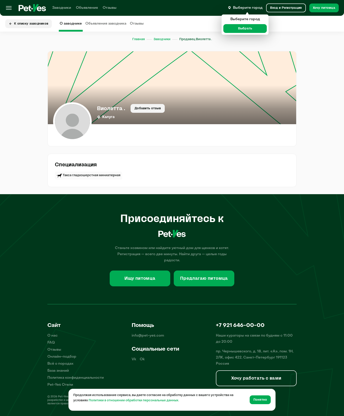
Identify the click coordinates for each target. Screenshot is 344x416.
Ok (142, 359)
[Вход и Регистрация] (286, 8)
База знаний (58, 371)
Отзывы (109, 8)
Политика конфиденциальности (75, 378)
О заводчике (71, 23)
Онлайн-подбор (61, 357)
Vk (134, 359)
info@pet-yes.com (148, 335)
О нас (52, 335)
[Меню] (9, 8)
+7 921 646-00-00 (240, 325)
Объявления (87, 8)
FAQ (51, 342)
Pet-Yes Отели (60, 385)
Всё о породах (60, 364)
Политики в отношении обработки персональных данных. (134, 400)
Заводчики (61, 8)
